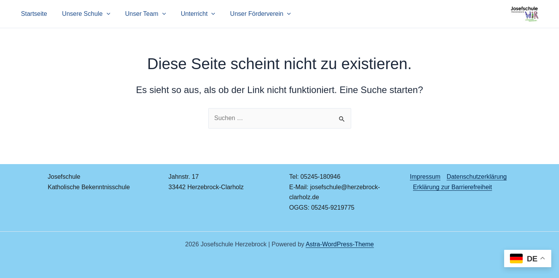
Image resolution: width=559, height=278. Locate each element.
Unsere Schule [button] (82, 14)
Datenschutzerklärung (477, 176)
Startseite (33, 13)
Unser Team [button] (139, 14)
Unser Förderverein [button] (249, 14)
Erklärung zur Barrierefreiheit (452, 187)
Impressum (425, 176)
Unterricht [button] (189, 14)
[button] (103, 14)
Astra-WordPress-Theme (340, 244)
